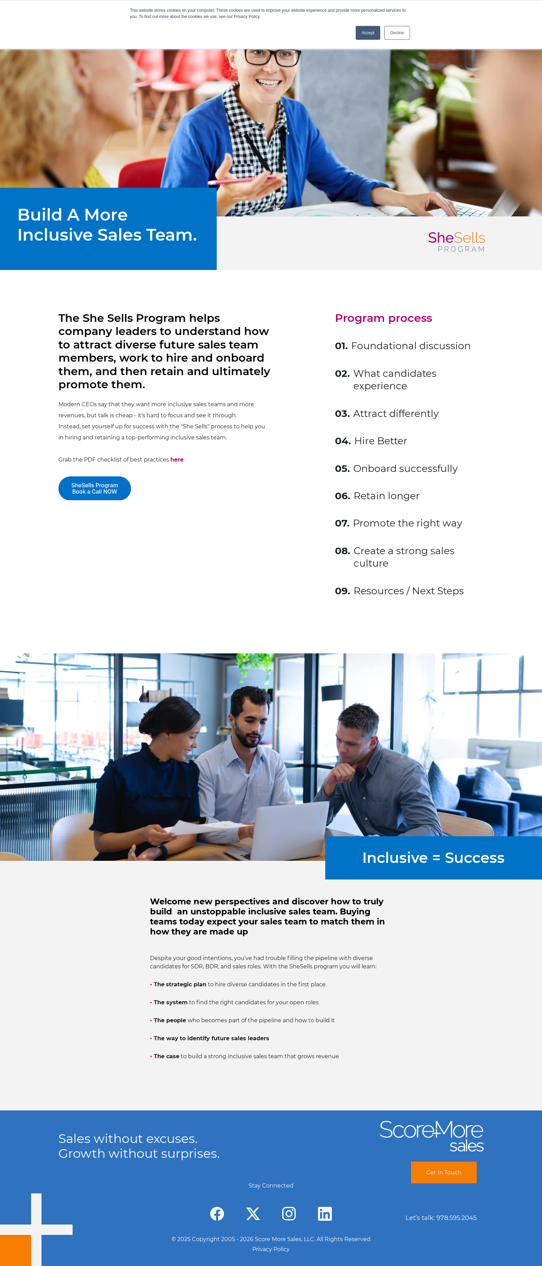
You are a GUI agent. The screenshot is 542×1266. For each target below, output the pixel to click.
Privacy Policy (271, 1249)
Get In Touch (443, 1172)
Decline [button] (397, 32)
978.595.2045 (457, 1218)
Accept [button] (368, 32)
